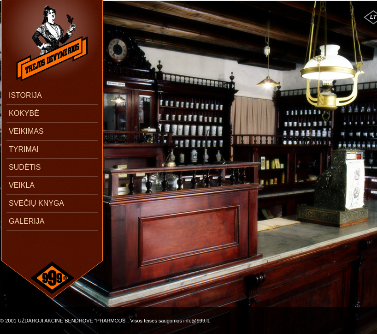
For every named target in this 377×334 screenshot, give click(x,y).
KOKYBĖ (24, 113)
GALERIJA (26, 221)
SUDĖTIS (25, 167)
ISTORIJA (25, 95)
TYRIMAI (24, 149)
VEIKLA (22, 185)
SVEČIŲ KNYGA (36, 203)
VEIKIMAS (26, 131)
